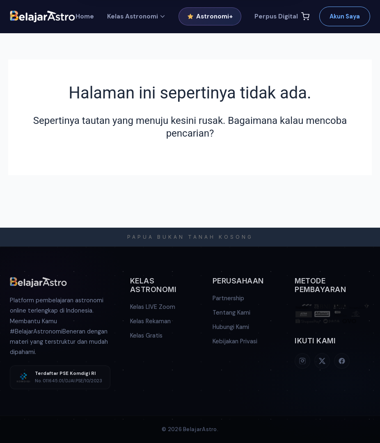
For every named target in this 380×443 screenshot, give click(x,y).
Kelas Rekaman (150, 321)
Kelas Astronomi (136, 16)
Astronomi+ (210, 16)
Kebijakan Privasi (235, 341)
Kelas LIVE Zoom (152, 307)
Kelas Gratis (146, 335)
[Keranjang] (305, 16)
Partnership (228, 298)
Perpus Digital (276, 16)
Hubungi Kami (231, 327)
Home (85, 16)
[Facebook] (342, 361)
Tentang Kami (231, 312)
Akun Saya (345, 16)
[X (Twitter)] (322, 361)
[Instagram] (302, 361)
